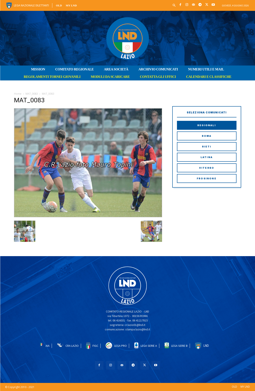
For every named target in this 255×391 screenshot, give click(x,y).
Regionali (206, 125)
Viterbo (206, 167)
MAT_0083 (32, 94)
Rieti (206, 146)
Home (17, 94)
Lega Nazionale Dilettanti (31, 5)
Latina (207, 157)
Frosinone (207, 178)
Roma (207, 135)
